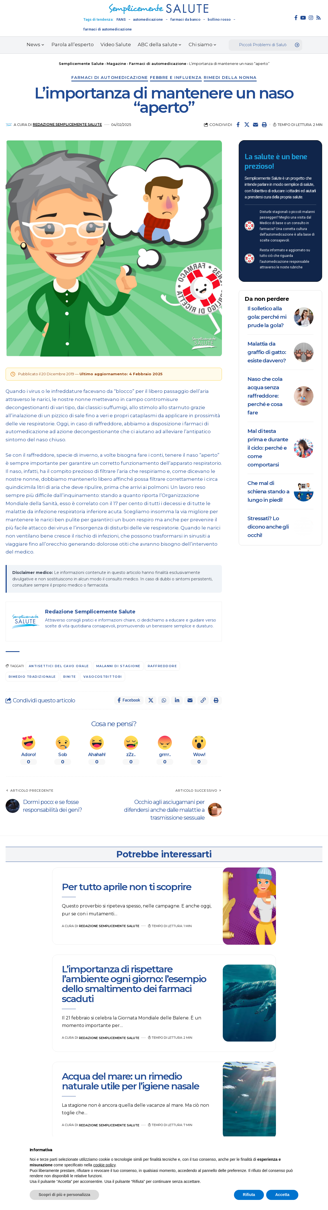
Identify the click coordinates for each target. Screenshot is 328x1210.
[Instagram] (311, 17)
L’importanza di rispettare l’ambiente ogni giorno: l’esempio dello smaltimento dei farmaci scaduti (134, 984)
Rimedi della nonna (230, 77)
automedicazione (148, 19)
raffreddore (164, 666)
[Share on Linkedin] (176, 700)
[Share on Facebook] (238, 124)
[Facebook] (296, 17)
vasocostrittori (104, 677)
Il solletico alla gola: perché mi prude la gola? (266, 317)
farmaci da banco (185, 19)
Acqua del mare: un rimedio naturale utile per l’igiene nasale (130, 1081)
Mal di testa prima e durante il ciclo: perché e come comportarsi (267, 448)
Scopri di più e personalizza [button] (64, 1194)
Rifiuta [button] (249, 1194)
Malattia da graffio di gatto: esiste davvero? (266, 352)
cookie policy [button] (104, 1165)
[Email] (255, 124)
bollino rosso (219, 19)
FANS (121, 19)
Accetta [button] (282, 1194)
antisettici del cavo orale (59, 666)
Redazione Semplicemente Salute (68, 124)
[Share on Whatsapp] (163, 700)
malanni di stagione (119, 666)
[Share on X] (247, 124)
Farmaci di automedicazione (109, 77)
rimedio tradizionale (32, 677)
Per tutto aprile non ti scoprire (126, 887)
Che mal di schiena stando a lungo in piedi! (268, 491)
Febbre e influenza (176, 77)
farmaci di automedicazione (107, 29)
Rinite (70, 677)
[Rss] (318, 17)
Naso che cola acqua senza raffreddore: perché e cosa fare (264, 396)
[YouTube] (303, 17)
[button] (264, 124)
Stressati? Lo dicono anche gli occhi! (268, 526)
